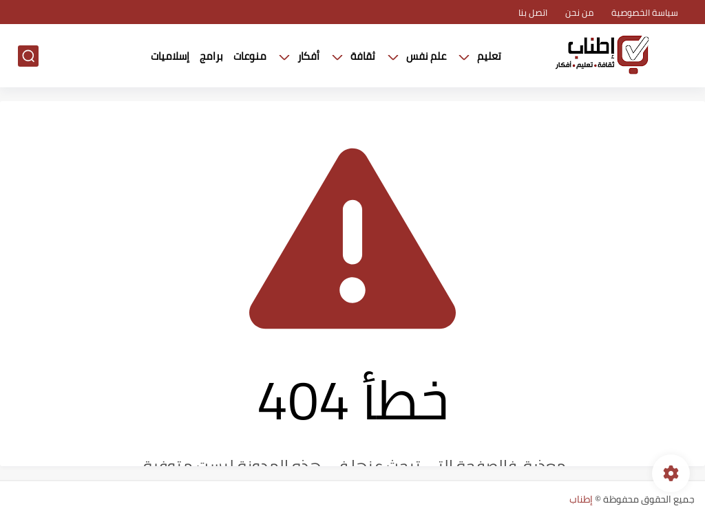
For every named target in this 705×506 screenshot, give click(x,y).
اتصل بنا (532, 12)
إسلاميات (170, 56)
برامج (211, 56)
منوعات (249, 56)
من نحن (579, 12)
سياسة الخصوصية (644, 12)
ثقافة (362, 56)
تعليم (489, 56)
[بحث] (28, 56)
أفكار (308, 56)
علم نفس (426, 56)
